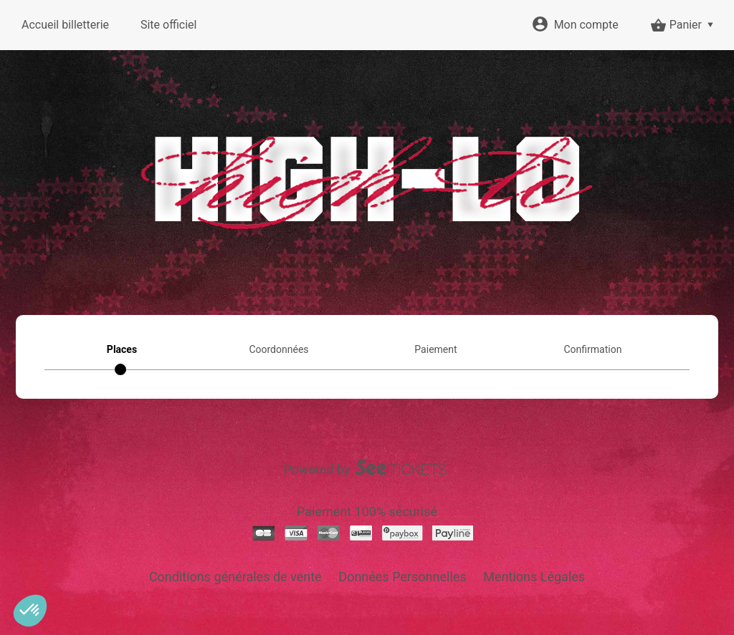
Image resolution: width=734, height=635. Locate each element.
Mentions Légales (534, 576)
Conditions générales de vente (235, 576)
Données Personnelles (402, 576)
